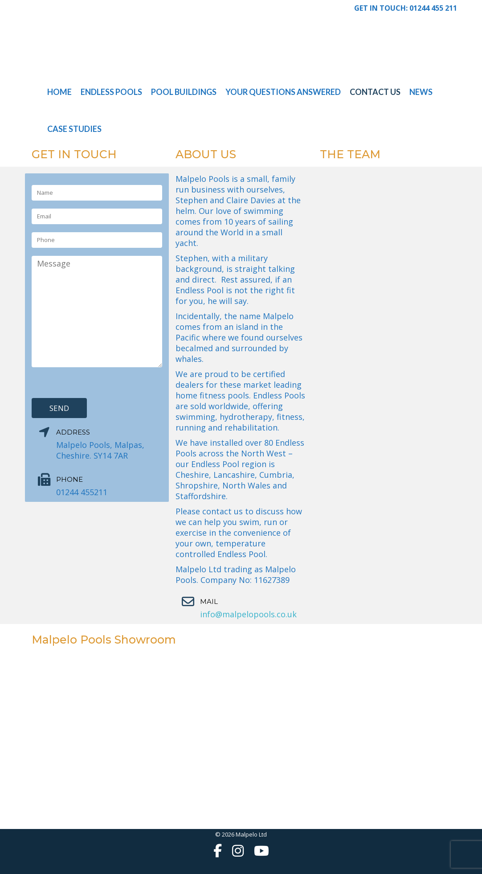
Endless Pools (111, 92)
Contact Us (375, 92)
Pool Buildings (183, 92)
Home (59, 92)
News (421, 92)
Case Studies (74, 129)
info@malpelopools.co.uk (248, 614)
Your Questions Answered (283, 92)
